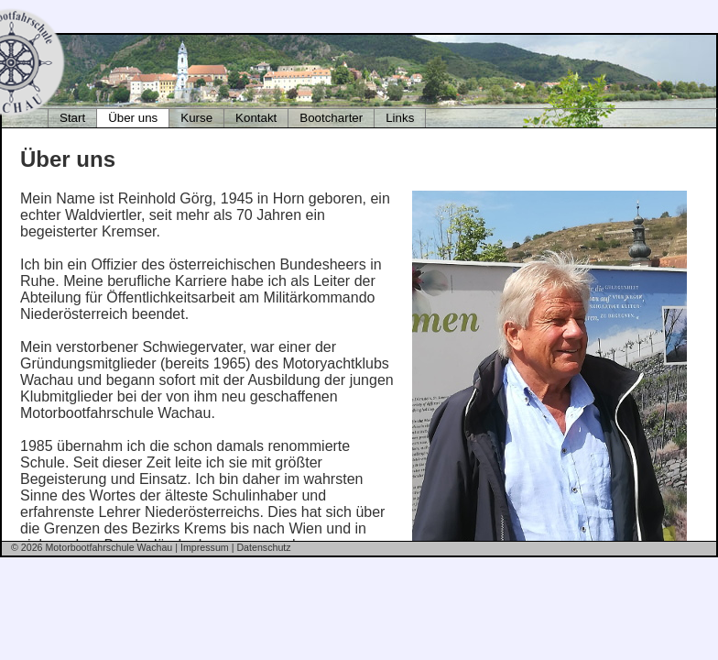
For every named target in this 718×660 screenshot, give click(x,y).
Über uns (133, 118)
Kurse (196, 118)
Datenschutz (263, 547)
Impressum (204, 547)
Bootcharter (331, 118)
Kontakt (256, 118)
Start (72, 118)
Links (400, 118)
